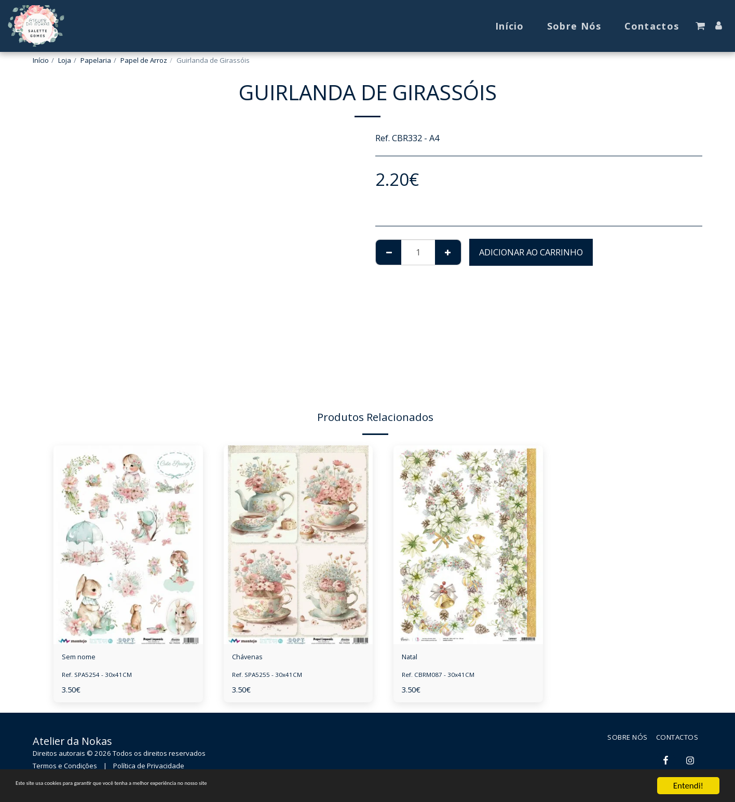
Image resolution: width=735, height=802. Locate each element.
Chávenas (251, 658)
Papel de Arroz (143, 60)
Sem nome (83, 658)
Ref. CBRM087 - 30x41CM (442, 678)
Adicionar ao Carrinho (531, 252)
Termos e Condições (65, 768)
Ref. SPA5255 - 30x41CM (271, 678)
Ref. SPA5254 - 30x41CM (101, 678)
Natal (413, 658)
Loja (64, 60)
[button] (700, 26)
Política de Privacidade (148, 768)
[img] (128, 544)
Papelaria (95, 60)
